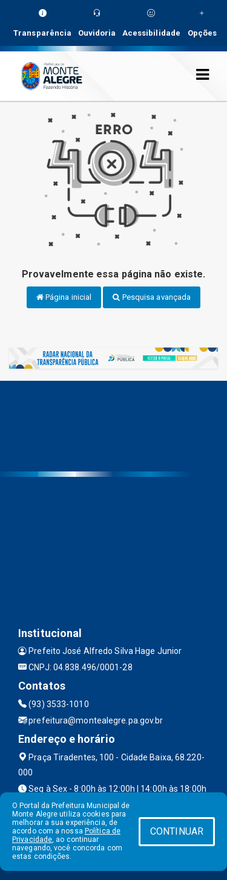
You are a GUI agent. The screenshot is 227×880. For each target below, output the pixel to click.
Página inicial (64, 297)
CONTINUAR (176, 831)
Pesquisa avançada (152, 297)
